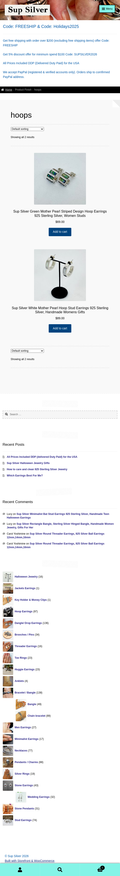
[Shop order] (27, 129)
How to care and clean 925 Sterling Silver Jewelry (37, 469)
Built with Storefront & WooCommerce (30, 860)
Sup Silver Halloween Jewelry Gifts (28, 463)
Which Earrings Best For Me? (25, 475)
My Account (20, 870)
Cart (92, 867)
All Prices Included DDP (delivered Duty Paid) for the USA (42, 456)
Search (60, 870)
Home (8, 89)
